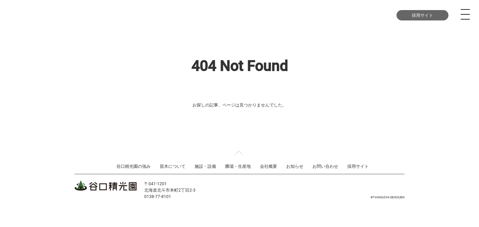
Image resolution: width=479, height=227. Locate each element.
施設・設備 (241, 15)
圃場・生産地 (280, 15)
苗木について (202, 15)
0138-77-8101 (157, 196)
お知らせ (294, 166)
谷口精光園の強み (157, 15)
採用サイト (422, 15)
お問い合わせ (365, 15)
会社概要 (316, 15)
